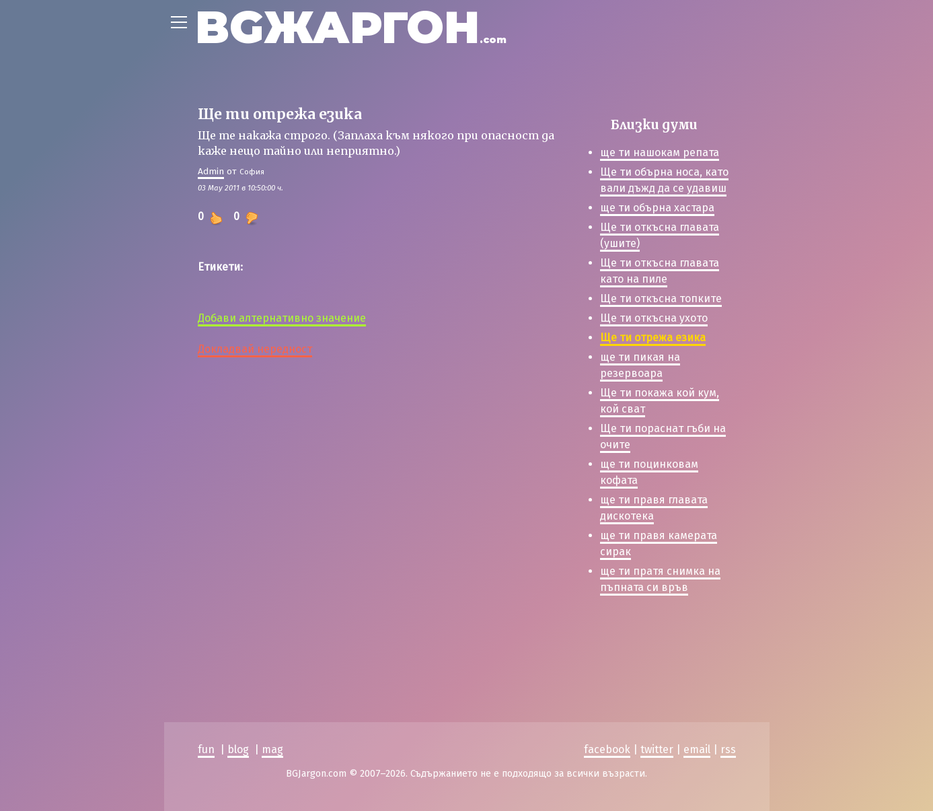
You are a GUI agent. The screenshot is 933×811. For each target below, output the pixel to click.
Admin (211, 171)
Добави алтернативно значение (282, 318)
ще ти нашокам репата (659, 152)
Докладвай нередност (255, 349)
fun (206, 749)
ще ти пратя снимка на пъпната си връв (660, 579)
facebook (607, 749)
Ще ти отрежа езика (653, 337)
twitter (656, 749)
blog (238, 749)
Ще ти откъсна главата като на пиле (659, 270)
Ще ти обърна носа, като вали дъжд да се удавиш (664, 180)
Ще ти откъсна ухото (654, 318)
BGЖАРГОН (351, 27)
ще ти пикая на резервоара (640, 365)
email (696, 749)
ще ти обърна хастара (657, 207)
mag (272, 749)
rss (728, 749)
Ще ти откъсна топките (661, 298)
